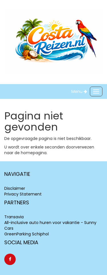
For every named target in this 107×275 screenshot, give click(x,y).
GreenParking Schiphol (26, 234)
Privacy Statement (23, 194)
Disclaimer (14, 188)
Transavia (14, 217)
